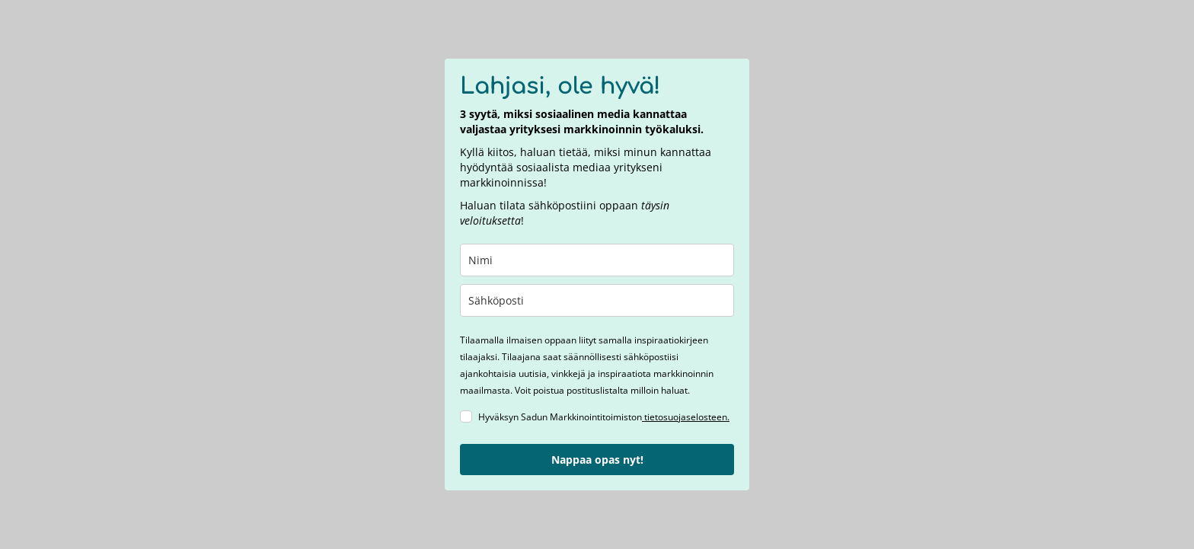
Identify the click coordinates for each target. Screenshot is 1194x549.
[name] (597, 260)
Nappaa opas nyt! (597, 459)
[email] (597, 300)
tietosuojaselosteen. (685, 416)
